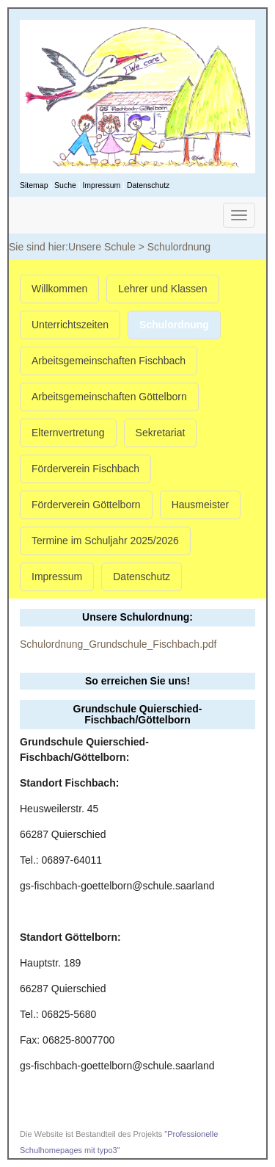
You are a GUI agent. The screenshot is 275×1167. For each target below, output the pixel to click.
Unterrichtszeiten (70, 324)
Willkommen (59, 289)
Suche (65, 185)
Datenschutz (148, 185)
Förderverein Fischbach (85, 468)
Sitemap (34, 185)
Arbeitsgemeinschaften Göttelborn (109, 396)
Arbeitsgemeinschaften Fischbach (109, 360)
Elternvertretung (68, 432)
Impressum (101, 185)
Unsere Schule (102, 247)
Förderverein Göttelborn (86, 504)
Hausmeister (201, 504)
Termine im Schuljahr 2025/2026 (105, 540)
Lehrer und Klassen (162, 289)
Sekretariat (161, 432)
